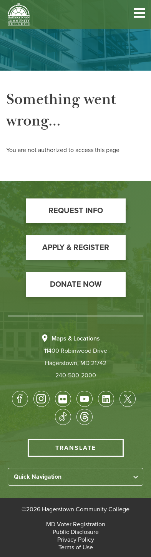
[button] (139, 14)
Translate (75, 448)
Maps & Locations (75, 338)
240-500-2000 (75, 375)
